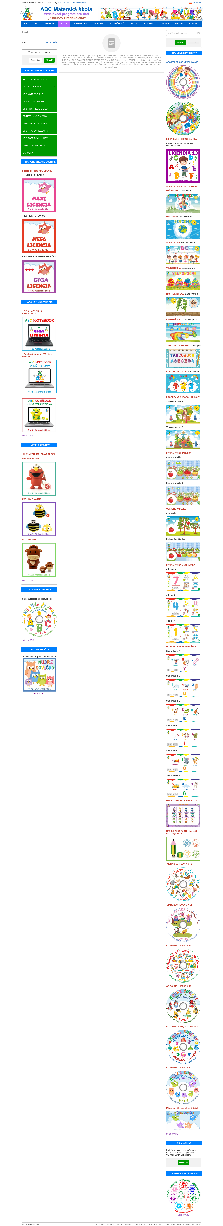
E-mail (25, 32)
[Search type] (193, 43)
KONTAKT (159, 1224)
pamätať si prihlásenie (39, 52)
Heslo (24, 42)
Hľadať (180, 42)
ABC (96, 1224)
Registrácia (35, 60)
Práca (136, 1224)
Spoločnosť (128, 1224)
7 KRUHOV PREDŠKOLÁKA (173, 1224)
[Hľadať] (199, 33)
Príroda (119, 1224)
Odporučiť (183, 1163)
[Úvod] (27, 13)
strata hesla (51, 42)
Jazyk (102, 1224)
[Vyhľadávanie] (183, 33)
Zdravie (151, 1224)
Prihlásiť (49, 60)
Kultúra (143, 1224)
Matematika (110, 1224)
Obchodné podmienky (191, 1224)
